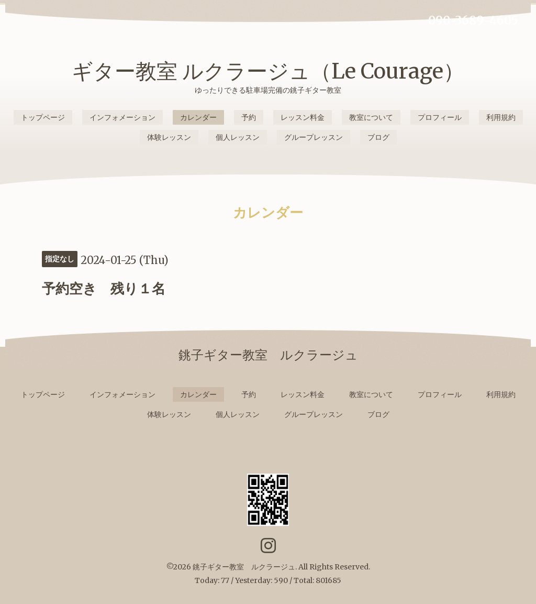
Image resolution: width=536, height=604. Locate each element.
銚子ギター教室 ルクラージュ (244, 567)
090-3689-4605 (473, 20)
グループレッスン (313, 137)
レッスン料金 (303, 117)
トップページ (43, 117)
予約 (248, 117)
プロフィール (440, 117)
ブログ (378, 137)
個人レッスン (238, 137)
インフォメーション (122, 117)
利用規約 (501, 117)
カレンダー (198, 117)
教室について (371, 117)
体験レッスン (169, 137)
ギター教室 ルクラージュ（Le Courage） (268, 71)
